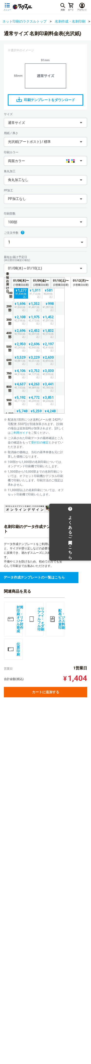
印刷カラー (11, 152)
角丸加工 (10, 171)
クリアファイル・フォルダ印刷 (36, 619)
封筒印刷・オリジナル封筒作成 (15, 619)
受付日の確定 (40, 442)
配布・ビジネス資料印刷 (57, 619)
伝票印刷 (14, 649)
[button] (45, 123)
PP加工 (8, 190)
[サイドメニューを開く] (7, 6)
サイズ (8, 114)
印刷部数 (10, 213)
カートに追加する (45, 692)
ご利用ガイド (19, 432)
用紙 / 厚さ (11, 133)
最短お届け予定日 (45, 258)
